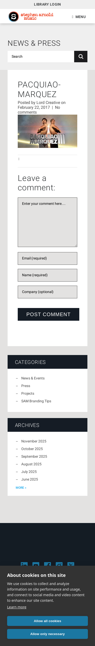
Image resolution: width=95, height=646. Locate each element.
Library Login (47, 4)
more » (21, 487)
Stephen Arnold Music (31, 16)
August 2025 (31, 464)
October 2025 (32, 449)
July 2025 (29, 472)
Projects (27, 393)
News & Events (33, 378)
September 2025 (34, 456)
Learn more (16, 607)
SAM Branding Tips (36, 401)
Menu (80, 17)
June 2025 (29, 479)
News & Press (34, 43)
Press (25, 386)
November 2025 (33, 441)
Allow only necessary (47, 634)
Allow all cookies (47, 621)
